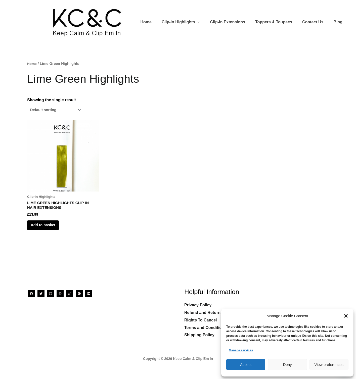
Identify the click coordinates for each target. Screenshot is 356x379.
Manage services (241, 350)
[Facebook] (31, 293)
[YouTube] (88, 293)
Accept (246, 364)
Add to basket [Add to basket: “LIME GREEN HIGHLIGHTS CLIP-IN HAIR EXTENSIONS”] (48, 229)
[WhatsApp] (60, 293)
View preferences (329, 364)
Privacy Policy (198, 305)
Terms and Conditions (205, 327)
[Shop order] (57, 110)
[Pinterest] (79, 293)
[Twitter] (40, 293)
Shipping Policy (199, 335)
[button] (345, 315)
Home (32, 64)
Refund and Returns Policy (210, 313)
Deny (287, 364)
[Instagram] (50, 293)
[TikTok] (69, 293)
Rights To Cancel (200, 320)
